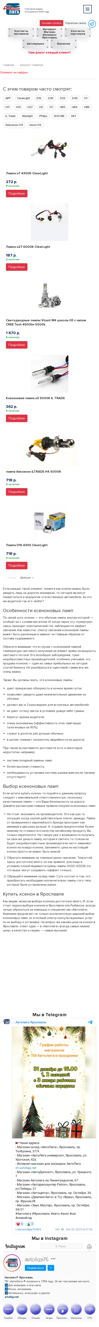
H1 (85, 98)
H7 (51, 107)
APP (8, 98)
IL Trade (11, 116)
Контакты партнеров (78, 32)
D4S (75, 98)
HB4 (74, 107)
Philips (43, 116)
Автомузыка (35, 43)
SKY (73, 116)
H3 (41, 107)
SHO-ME (59, 116)
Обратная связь (75, 23)
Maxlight (27, 116)
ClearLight (23, 98)
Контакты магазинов (21, 32)
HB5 (87, 107)
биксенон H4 (14, 125)
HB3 (62, 107)
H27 (30, 107)
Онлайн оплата (51, 23)
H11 (7, 107)
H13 (18, 107)
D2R (50, 98)
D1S (39, 98)
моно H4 (35, 125)
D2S (62, 98)
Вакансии (63, 43)
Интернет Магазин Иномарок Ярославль (49, 32)
